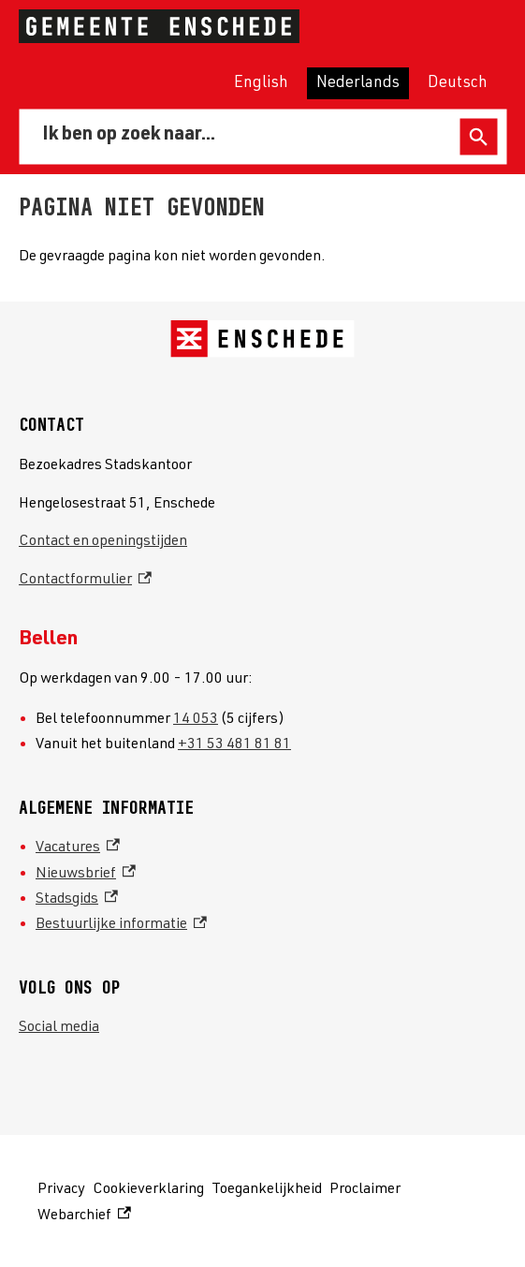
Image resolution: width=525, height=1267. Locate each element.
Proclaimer (365, 1190)
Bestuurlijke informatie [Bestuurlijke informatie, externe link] (121, 925)
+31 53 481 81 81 (234, 745)
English (261, 84)
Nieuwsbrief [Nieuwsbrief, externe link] (86, 874)
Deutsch (458, 84)
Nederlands (358, 84)
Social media (59, 1028)
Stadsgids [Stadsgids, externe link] (77, 899)
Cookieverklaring (148, 1190)
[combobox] (243, 137)
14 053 (195, 720)
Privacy (61, 1190)
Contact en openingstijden (103, 542)
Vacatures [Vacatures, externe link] (78, 848)
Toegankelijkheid (266, 1190)
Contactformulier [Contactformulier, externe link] (85, 580)
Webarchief (84, 1217)
